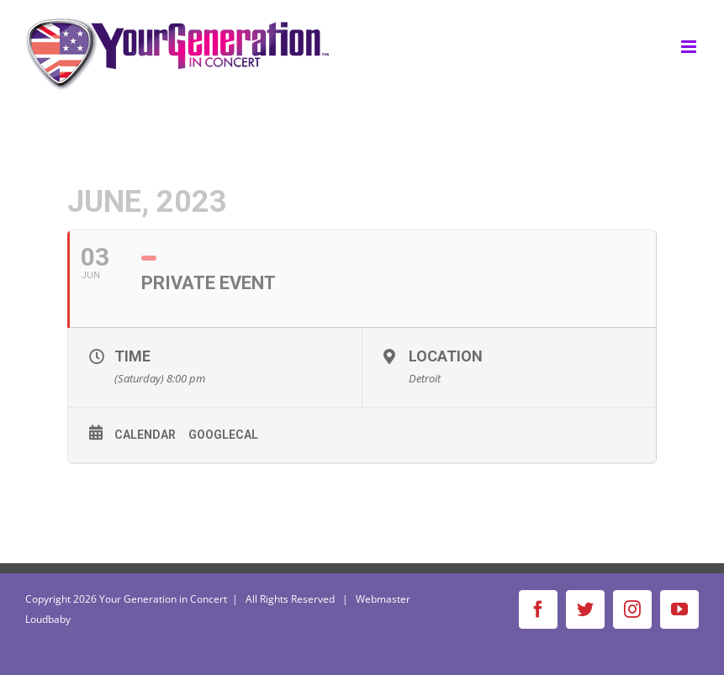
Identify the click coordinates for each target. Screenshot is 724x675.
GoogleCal (223, 434)
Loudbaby (48, 619)
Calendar (145, 434)
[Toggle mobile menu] (690, 46)
